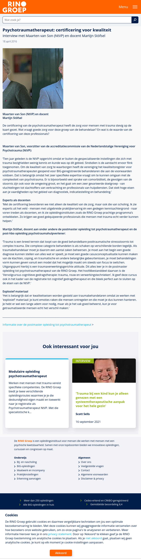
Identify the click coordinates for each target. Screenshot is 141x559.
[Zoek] (134, 19)
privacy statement (59, 534)
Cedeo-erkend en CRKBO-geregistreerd (106, 500)
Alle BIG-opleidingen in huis (38, 504)
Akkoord (61, 553)
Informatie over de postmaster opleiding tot (47, 325)
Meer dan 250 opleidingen (39, 500)
